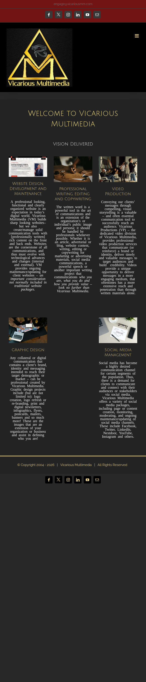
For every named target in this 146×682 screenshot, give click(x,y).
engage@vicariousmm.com (73, 4)
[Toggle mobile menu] (137, 36)
